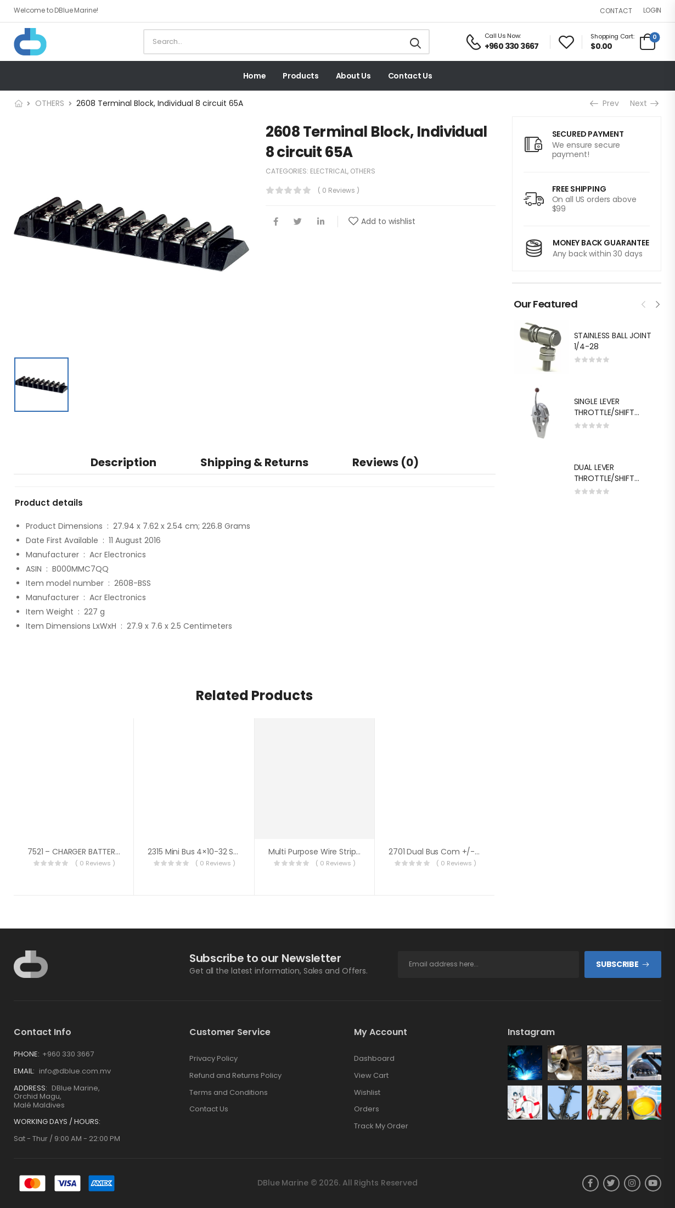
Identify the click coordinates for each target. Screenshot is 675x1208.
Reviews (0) (385, 462)
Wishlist (367, 1092)
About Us (353, 75)
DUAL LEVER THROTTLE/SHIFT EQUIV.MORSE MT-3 (609, 478)
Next (643, 103)
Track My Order (381, 1126)
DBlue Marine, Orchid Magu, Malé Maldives (57, 1096)
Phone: (27, 1054)
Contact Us (410, 75)
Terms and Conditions (228, 1092)
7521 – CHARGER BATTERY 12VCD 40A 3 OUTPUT (114, 851)
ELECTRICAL (328, 171)
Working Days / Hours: (57, 1121)
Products (300, 75)
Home (254, 75)
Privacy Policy (213, 1058)
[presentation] (643, 303)
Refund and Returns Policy (235, 1075)
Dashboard (374, 1058)
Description (123, 462)
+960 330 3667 (68, 1054)
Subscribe (617, 964)
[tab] (123, 462)
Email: (24, 1071)
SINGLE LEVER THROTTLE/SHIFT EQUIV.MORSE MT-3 (609, 412)
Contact (616, 10)
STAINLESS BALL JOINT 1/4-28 (612, 341)
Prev (605, 103)
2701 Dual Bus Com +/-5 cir (440, 851)
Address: (30, 1088)
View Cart (371, 1075)
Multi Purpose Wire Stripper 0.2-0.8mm (340, 851)
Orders (366, 1109)
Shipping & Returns (254, 462)
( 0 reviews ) (338, 190)
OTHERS (49, 103)
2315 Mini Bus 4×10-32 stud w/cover (215, 851)
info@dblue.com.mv (74, 1071)
